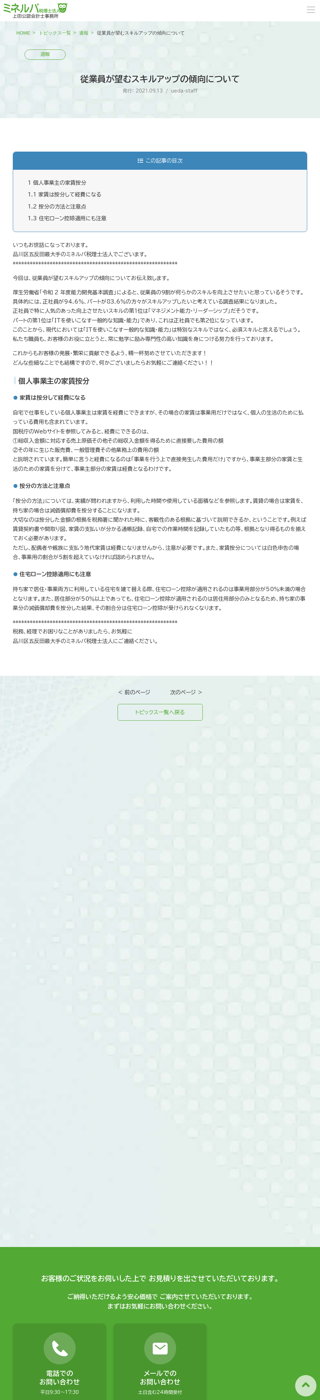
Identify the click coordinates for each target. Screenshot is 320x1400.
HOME (23, 33)
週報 (83, 33)
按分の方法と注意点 (57, 206)
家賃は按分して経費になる (64, 194)
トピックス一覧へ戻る (160, 712)
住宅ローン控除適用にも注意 (67, 218)
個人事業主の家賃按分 (57, 182)
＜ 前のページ (134, 692)
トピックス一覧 (55, 33)
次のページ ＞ (186, 692)
